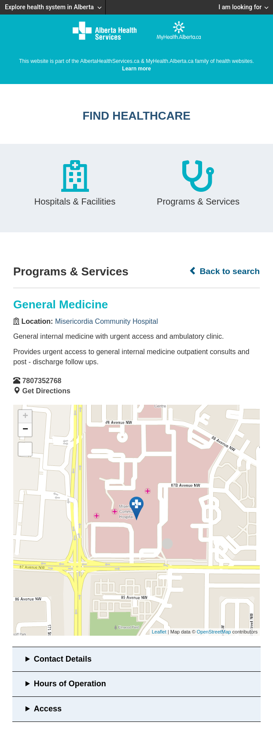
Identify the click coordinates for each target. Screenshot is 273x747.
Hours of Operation (70, 683)
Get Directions (46, 391)
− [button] (25, 429)
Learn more (136, 69)
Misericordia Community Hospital (106, 321)
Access (48, 708)
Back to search (224, 271)
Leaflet (159, 631)
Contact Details (63, 659)
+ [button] (25, 416)
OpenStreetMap (214, 631)
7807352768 (41, 380)
